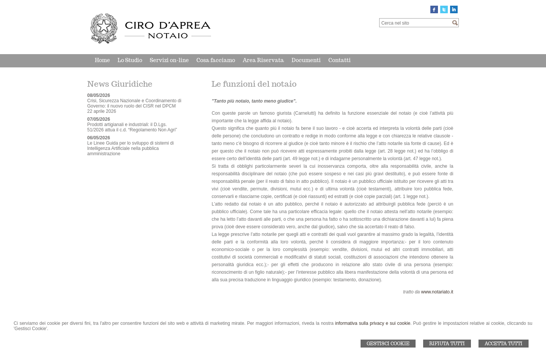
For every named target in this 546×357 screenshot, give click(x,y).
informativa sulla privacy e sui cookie (372, 323)
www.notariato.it (437, 292)
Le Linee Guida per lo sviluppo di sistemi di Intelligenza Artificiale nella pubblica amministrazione (130, 148)
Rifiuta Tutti (447, 343)
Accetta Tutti (503, 343)
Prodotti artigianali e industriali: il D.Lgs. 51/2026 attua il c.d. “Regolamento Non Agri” (132, 127)
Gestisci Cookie (388, 343)
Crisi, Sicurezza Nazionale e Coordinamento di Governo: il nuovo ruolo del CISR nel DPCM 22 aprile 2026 (134, 106)
